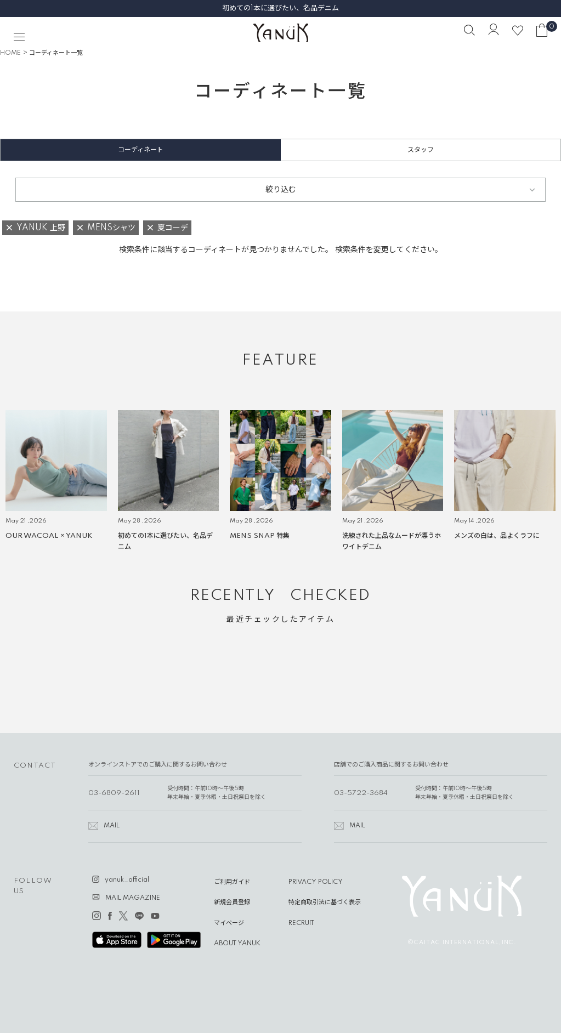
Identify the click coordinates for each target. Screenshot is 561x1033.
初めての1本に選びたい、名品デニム (280, 8)
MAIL (112, 825)
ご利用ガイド (232, 882)
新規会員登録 (232, 902)
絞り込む (280, 189)
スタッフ (420, 150)
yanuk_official (127, 880)
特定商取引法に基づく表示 (324, 902)
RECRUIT (301, 923)
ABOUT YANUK (237, 943)
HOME (10, 53)
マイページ (229, 923)
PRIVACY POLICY (315, 882)
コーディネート (140, 150)
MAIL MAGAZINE (132, 898)
